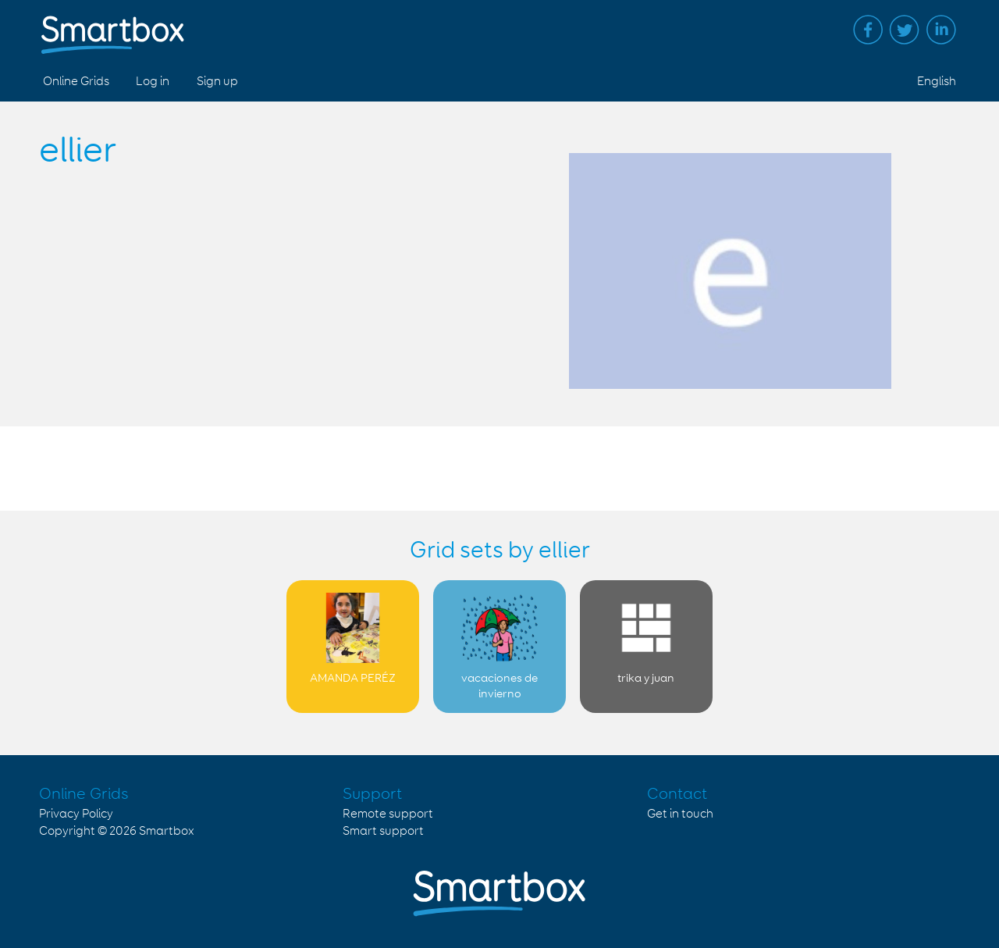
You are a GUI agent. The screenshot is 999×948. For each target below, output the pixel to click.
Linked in (941, 29)
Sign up (217, 81)
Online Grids (76, 81)
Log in (152, 81)
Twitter (904, 29)
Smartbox (166, 831)
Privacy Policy (76, 814)
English (936, 81)
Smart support (383, 831)
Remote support (388, 814)
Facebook (867, 29)
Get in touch (680, 814)
